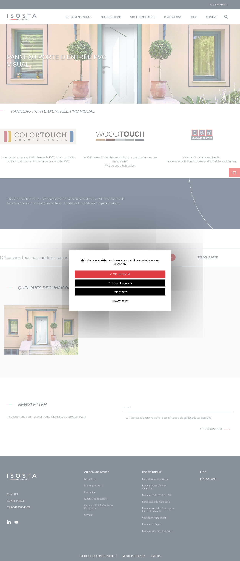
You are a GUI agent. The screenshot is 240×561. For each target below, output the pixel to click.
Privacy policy (120, 300)
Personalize (120, 291)
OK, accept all (120, 274)
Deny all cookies (120, 283)
